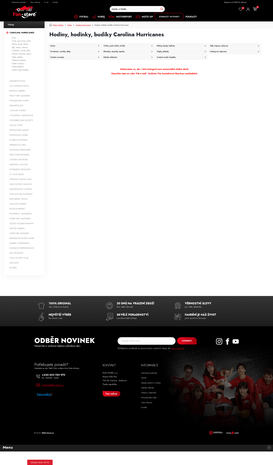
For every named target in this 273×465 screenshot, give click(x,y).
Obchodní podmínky (149, 373)
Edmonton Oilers (19, 135)
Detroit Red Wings (19, 130)
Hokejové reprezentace (22, 248)
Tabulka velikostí (147, 387)
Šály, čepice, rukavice (20, 47)
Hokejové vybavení (19, 60)
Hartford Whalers (19, 233)
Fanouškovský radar (149, 397)
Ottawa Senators (19, 159)
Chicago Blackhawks (21, 194)
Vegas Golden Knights (22, 223)
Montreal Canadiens (21, 213)
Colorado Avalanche (21, 115)
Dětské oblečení (18, 66)
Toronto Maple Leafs (21, 179)
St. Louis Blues (17, 174)
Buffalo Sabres (17, 90)
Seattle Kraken (17, 228)
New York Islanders (20, 95)
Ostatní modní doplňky (20, 70)
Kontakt (144, 407)
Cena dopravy (146, 402)
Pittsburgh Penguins (20, 169)
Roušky (13, 267)
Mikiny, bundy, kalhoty (20, 44)
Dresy (14, 37)
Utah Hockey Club (19, 257)
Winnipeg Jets (16, 105)
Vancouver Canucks (21, 184)
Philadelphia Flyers (19, 100)
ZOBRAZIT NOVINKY (169, 16)
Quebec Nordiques (19, 243)
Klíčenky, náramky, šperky (21, 53)
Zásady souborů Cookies (151, 382)
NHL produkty (17, 252)
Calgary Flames (18, 110)
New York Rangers (19, 154)
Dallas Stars (16, 125)
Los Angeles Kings (19, 85)
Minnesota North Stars (22, 238)
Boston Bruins (17, 208)
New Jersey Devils (19, 198)
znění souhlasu (177, 348)
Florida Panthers (18, 139)
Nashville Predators (20, 149)
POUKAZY (191, 16)
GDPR (143, 378)
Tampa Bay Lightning (20, 218)
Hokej (11, 24)
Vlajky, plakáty (17, 57)
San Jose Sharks (18, 203)
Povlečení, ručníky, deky (21, 50)
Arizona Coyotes (19, 164)
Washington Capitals (21, 189)
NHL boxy (14, 262)
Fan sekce (111, 394)
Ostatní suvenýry (18, 63)
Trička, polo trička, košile (21, 41)
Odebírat (186, 340)
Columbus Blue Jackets (21, 120)
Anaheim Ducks (17, 80)
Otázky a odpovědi (148, 392)
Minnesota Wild (18, 144)
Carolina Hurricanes (22, 32)
